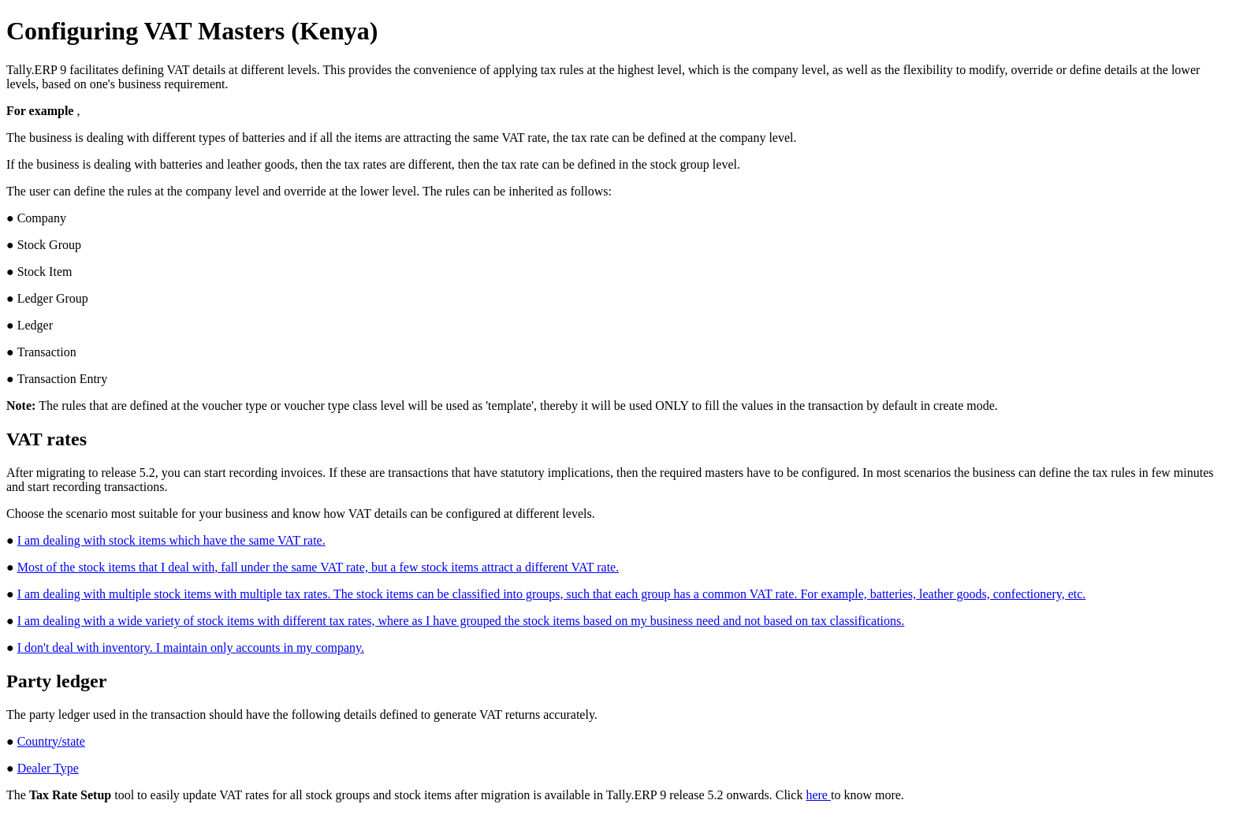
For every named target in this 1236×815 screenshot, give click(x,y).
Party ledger (56, 681)
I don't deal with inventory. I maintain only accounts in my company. (190, 647)
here (818, 795)
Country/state (51, 741)
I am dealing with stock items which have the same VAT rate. (171, 540)
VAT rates (46, 439)
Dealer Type (48, 768)
